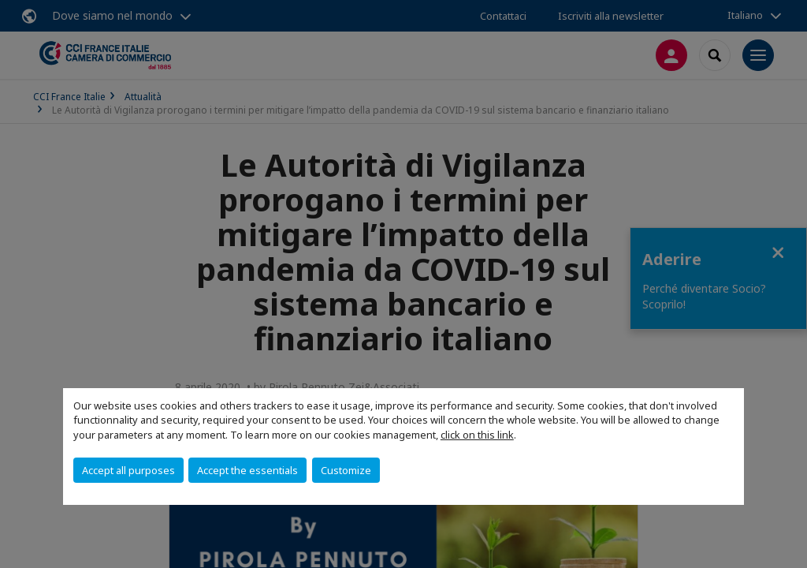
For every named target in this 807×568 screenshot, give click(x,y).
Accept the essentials (247, 470)
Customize (346, 470)
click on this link (477, 435)
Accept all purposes (128, 470)
